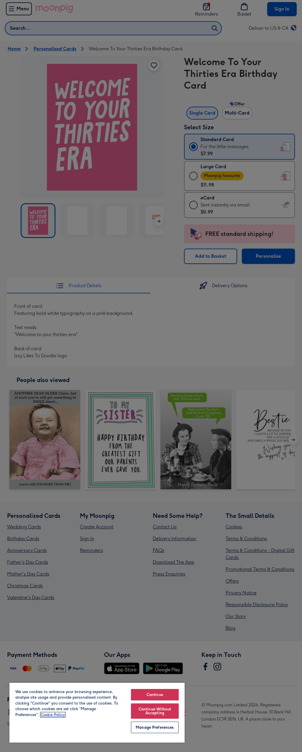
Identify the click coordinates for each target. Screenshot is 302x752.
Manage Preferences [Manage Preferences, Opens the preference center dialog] (155, 727)
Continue (155, 694)
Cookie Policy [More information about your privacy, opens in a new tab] (53, 715)
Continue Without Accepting (155, 711)
